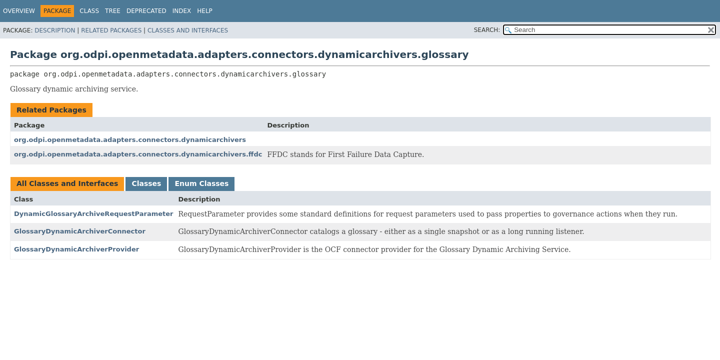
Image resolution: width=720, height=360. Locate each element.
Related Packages (111, 30)
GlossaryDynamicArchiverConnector (80, 231)
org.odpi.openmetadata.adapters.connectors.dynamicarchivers (130, 140)
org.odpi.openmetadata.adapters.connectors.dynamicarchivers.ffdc (138, 154)
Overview (19, 11)
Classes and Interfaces (188, 30)
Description (54, 30)
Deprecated (146, 11)
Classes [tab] (146, 184)
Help (204, 11)
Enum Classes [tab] (201, 184)
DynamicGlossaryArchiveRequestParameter (93, 214)
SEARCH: (487, 30)
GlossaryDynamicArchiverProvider (76, 249)
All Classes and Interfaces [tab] (67, 184)
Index (182, 11)
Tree (112, 11)
